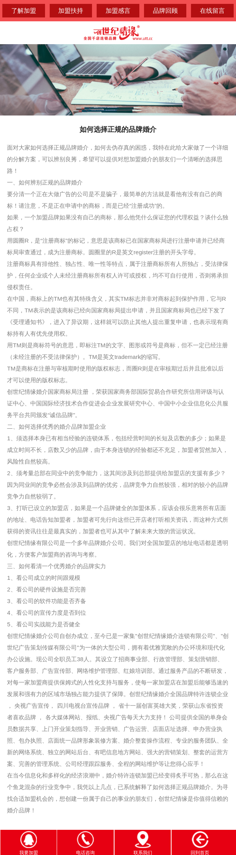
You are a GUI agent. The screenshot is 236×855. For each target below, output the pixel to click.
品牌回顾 (165, 10)
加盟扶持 (70, 10)
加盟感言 (118, 10)
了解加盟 (23, 10)
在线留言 (212, 10)
